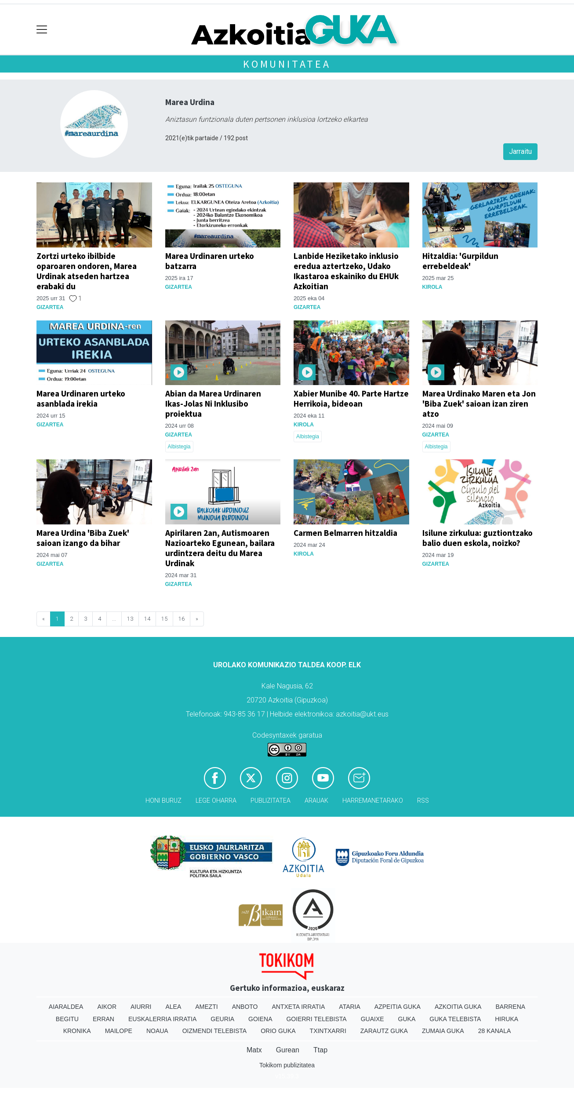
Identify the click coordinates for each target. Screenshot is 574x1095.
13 (130, 618)
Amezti (206, 1006)
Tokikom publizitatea (287, 1065)
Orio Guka (278, 1030)
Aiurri (141, 1006)
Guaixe (372, 1018)
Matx (254, 1050)
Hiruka (506, 1018)
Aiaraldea (66, 1006)
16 (181, 618)
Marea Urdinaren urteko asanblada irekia (80, 398)
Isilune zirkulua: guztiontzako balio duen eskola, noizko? (477, 537)
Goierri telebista (316, 1018)
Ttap (320, 1050)
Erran (103, 1018)
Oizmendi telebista (214, 1030)
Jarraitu (520, 151)
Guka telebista (455, 1018)
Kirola (432, 287)
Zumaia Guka (443, 1030)
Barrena (510, 1006)
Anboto (245, 1006)
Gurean (287, 1050)
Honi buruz (163, 800)
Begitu (67, 1018)
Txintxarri (328, 1030)
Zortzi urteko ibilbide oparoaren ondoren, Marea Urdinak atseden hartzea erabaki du (86, 271)
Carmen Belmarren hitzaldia (345, 532)
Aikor (106, 1006)
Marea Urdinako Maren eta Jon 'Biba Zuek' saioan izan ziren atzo (479, 403)
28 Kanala (494, 1030)
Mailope (118, 1030)
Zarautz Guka (384, 1030)
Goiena (260, 1018)
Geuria (222, 1018)
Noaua (157, 1030)
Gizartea (49, 307)
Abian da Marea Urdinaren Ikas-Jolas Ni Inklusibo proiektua (213, 403)
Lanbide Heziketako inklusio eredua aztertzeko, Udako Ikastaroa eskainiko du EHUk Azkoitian (346, 271)
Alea (173, 1006)
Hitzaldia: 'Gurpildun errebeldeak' (460, 261)
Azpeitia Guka (397, 1006)
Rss (423, 800)
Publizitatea (271, 800)
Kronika (77, 1030)
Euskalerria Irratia (162, 1018)
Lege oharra (216, 800)
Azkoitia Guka (458, 1006)
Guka (407, 1018)
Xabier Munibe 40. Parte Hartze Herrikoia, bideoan (351, 398)
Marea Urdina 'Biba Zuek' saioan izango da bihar (82, 537)
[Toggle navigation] (42, 29)
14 (147, 618)
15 (164, 618)
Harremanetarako (372, 800)
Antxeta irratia (298, 1006)
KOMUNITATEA (287, 64)
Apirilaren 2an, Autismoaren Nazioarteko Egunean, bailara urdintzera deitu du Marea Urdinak (220, 547)
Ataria (349, 1006)
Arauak (316, 800)
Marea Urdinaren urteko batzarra (209, 261)
